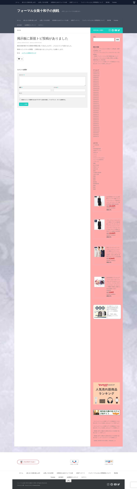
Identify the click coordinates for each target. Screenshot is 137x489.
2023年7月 (96, 114)
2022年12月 (96, 127)
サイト (20, 93)
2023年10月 (96, 108)
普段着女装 (96, 183)
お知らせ (95, 152)
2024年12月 (96, 86)
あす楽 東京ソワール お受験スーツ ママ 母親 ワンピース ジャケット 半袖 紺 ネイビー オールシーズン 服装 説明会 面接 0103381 (113, 200)
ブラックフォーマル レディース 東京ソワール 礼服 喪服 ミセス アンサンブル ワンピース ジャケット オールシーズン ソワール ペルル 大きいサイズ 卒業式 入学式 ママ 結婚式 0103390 (113, 226)
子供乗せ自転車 (97, 172)
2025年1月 (96, 85)
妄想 (94, 170)
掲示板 (108, 2)
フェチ (95, 156)
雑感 (94, 189)
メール (56, 87)
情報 (94, 176)
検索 (94, 37)
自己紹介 (19, 25)
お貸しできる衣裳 (43, 2)
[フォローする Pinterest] (113, 30)
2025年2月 (96, 83)
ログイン (40, 25)
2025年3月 (96, 81)
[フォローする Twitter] (119, 30)
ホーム (17, 2)
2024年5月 (96, 96)
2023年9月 (96, 110)
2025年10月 (96, 75)
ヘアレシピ (96, 161)
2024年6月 (96, 94)
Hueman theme (36, 485)
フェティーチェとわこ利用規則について (92, 2)
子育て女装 (96, 174)
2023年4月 (96, 120)
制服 (94, 163)
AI (93, 146)
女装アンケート (74, 2)
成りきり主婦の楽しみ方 (29, 2)
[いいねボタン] (19, 58)
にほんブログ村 (74, 464)
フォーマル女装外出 (98, 159)
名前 (20, 87)
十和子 (115, 423)
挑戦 (94, 178)
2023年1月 (96, 125)
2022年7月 (96, 136)
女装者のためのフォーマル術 (59, 2)
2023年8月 (96, 112)
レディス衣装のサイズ (29, 53)
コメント (22, 74)
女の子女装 (96, 165)
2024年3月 (96, 99)
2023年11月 (96, 107)
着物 (94, 185)
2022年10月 (96, 131)
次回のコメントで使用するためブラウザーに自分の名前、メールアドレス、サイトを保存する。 (43, 99)
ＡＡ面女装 (96, 145)
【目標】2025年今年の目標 (100, 440)
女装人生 (95, 169)
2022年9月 (96, 132)
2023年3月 (96, 121)
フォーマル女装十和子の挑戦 (38, 11)
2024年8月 (96, 92)
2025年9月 (96, 77)
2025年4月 (96, 79)
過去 (94, 187)
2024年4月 (96, 98)
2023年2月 (96, 123)
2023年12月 (96, 105)
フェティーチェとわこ (99, 158)
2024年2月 (96, 101)
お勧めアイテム (97, 150)
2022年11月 (96, 129)
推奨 (94, 180)
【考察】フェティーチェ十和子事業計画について (105, 56)
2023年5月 (96, 118)
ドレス (95, 154)
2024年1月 (96, 103)
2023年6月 (96, 116)
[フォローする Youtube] (116, 30)
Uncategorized (97, 148)
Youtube (114, 2)
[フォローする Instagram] (109, 30)
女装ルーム (96, 167)
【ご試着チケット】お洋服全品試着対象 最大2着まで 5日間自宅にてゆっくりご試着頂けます (112, 309)
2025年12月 (96, 72)
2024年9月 (96, 90)
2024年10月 (96, 88)
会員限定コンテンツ (30, 25)
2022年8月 (96, 134)
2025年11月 (96, 74)
